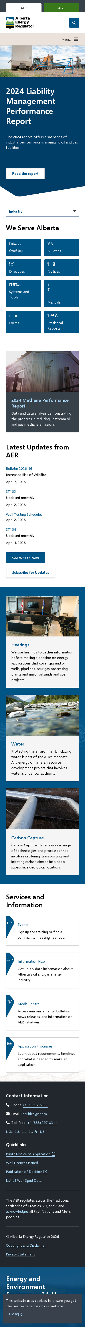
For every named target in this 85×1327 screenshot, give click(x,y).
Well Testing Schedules (24, 514)
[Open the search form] (74, 23)
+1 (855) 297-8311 (42, 1122)
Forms (14, 323)
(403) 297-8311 (35, 1105)
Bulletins (54, 251)
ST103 (11, 491)
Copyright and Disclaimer (26, 1245)
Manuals (54, 302)
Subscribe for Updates (30, 572)
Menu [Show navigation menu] (66, 39)
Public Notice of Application (30, 1154)
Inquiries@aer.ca (34, 1114)
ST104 (11, 529)
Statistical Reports (55, 325)
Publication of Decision (26, 1171)
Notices (53, 271)
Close (13, 1314)
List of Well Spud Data (24, 1180)
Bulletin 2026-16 (19, 468)
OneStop (16, 250)
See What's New (25, 558)
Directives (17, 271)
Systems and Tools (19, 294)
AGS (68, 9)
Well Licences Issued (22, 1163)
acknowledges (17, 1211)
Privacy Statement (20, 1254)
